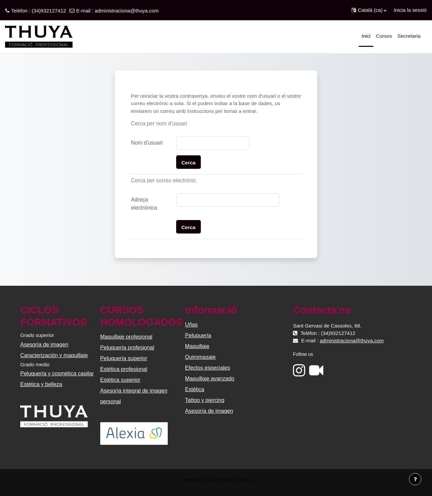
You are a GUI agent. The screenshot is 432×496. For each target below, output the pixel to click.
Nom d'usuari (147, 143)
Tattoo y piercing (204, 400)
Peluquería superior (123, 358)
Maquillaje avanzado (209, 378)
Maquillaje (197, 346)
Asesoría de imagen (44, 344)
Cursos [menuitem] (384, 36)
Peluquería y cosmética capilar (57, 373)
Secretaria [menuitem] (408, 36)
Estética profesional (123, 369)
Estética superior (120, 380)
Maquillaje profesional (126, 337)
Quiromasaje (200, 357)
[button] (369, 10)
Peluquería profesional (127, 347)
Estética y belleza (41, 384)
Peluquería (198, 335)
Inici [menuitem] (366, 36)
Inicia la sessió (410, 10)
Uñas (191, 325)
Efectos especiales (207, 368)
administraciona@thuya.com (127, 10)
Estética (194, 389)
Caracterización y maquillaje (54, 355)
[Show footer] (415, 479)
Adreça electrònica (144, 204)
